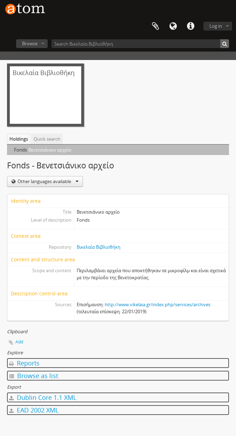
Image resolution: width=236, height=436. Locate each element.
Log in (215, 26)
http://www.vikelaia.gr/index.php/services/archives (157, 304)
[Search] (224, 43)
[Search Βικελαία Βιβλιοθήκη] (140, 43)
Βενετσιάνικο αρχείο (49, 150)
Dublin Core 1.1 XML (42, 397)
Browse (29, 43)
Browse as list (33, 375)
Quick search (47, 139)
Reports (24, 363)
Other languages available (47, 181)
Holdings (18, 139)
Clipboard (155, 26)
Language (173, 26)
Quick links (190, 26)
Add (19, 342)
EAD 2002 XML (33, 410)
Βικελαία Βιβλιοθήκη (98, 247)
